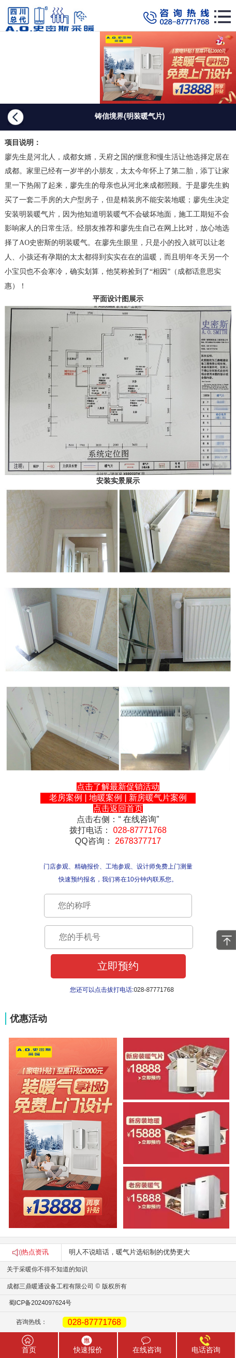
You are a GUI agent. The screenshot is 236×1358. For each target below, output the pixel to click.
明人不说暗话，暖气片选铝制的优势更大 (129, 1252)
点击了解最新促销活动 (118, 786)
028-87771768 (140, 830)
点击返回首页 (118, 808)
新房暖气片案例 (158, 797)
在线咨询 (139, 819)
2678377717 (138, 841)
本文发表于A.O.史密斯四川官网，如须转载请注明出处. (118, 851)
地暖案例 (105, 797)
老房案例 (65, 797)
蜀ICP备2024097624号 (35, 1302)
